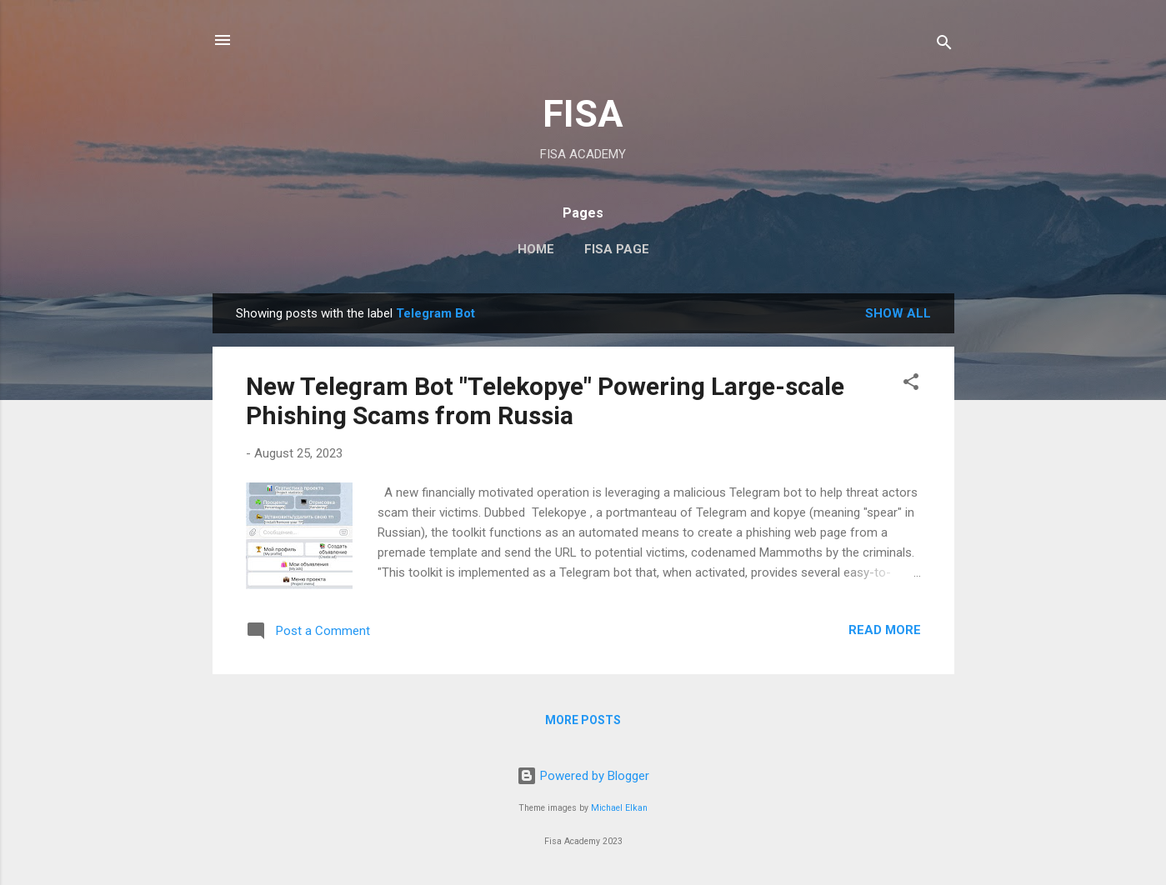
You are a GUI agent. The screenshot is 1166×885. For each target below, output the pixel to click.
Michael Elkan (619, 807)
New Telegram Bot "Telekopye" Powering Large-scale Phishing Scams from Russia (545, 401)
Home (536, 249)
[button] (911, 385)
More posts (583, 720)
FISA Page (616, 249)
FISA (583, 114)
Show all (898, 313)
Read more (884, 630)
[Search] (944, 45)
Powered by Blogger (583, 775)
